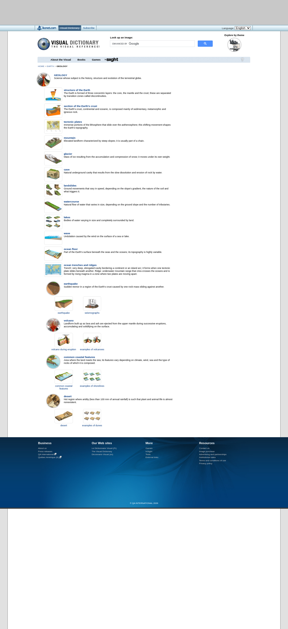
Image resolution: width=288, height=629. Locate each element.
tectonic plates (73, 121)
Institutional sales (207, 457)
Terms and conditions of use (212, 460)
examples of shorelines (92, 386)
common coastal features (79, 357)
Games (96, 59)
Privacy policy (205, 463)
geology (60, 75)
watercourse (71, 201)
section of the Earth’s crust (80, 106)
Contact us (204, 448)
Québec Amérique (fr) (48, 457)
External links (152, 457)
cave (67, 169)
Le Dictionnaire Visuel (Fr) (104, 448)
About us (42, 448)
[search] (152, 44)
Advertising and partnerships (213, 454)
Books (81, 59)
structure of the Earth (77, 90)
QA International (46, 454)
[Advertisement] (128, 12)
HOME (41, 66)
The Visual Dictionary (102, 451)
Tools (148, 454)
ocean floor (71, 249)
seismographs (92, 313)
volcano (69, 320)
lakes (67, 217)
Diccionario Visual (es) (102, 454)
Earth (50, 66)
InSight (149, 451)
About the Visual (61, 59)
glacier (68, 153)
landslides (70, 185)
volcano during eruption (63, 349)
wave (67, 233)
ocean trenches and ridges (80, 265)
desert (68, 396)
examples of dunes (92, 425)
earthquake (71, 283)
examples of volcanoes (92, 349)
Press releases (45, 451)
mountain (70, 137)
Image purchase (207, 451)
